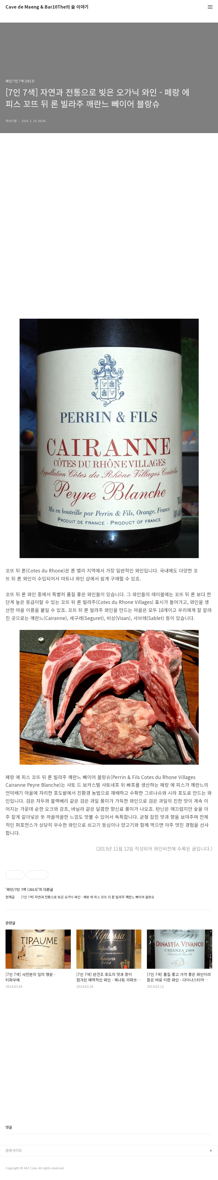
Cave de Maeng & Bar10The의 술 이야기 (47, 7)
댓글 (9, 1127)
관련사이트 (14, 1150)
